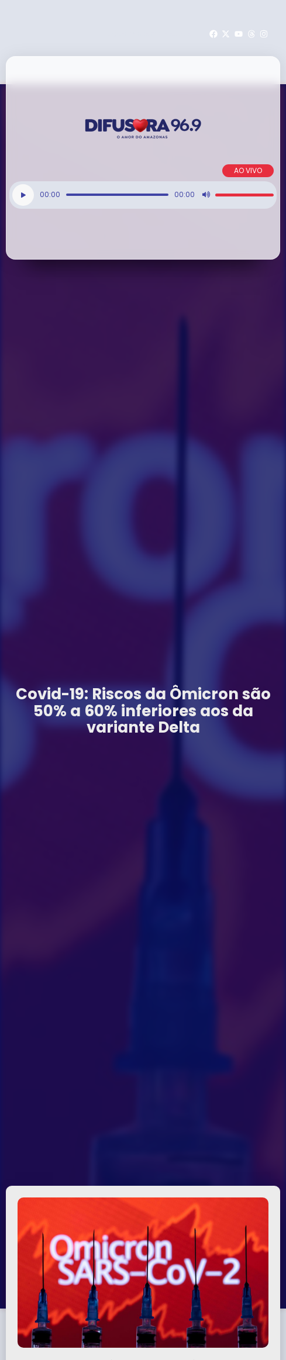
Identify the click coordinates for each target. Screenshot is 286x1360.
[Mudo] (206, 194)
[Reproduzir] (23, 195)
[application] (143, 195)
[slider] (117, 195)
